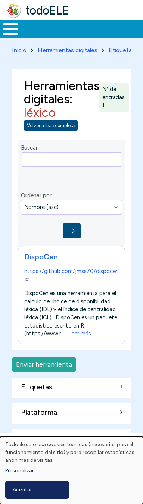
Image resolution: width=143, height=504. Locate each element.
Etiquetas (122, 50)
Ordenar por (36, 195)
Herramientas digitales (67, 50)
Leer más (79, 334)
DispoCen (41, 256)
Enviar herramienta (44, 364)
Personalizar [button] (19, 470)
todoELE (47, 10)
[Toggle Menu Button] (10, 29)
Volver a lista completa (51, 125)
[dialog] (71, 470)
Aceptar (22, 489)
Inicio (19, 50)
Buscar (29, 147)
